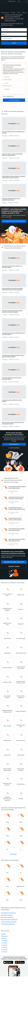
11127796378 (4, 942)
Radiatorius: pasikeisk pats (7, 915)
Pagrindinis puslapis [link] (5, 12)
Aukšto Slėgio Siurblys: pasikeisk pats (9, 919)
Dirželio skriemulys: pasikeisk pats (8, 912)
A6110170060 (4, 949)
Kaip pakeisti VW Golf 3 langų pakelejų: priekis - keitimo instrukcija (16, 540)
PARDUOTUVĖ (11, 1)
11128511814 (4, 951)
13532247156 (4, 936)
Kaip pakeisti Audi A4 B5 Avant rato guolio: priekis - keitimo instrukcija (16, 497)
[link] (3, 59)
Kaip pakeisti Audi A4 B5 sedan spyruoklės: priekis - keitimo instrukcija (16, 508)
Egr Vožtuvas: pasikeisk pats (7, 917)
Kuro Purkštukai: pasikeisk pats (8, 924)
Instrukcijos (13, 12)
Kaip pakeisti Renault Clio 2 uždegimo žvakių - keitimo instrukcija (16, 529)
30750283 (3, 934)
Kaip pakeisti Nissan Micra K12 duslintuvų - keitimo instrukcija (15, 518)
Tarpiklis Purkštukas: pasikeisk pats (8, 921)
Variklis (18, 12)
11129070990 (4, 947)
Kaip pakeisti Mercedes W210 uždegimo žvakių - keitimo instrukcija (17, 487)
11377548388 (4, 940)
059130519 (3, 938)
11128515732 (4, 945)
